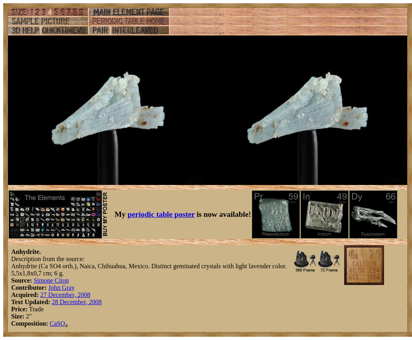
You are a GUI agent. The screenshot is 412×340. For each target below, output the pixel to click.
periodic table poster (161, 214)
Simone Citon (51, 280)
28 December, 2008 (77, 302)
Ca (53, 323)
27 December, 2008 (65, 294)
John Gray (61, 287)
